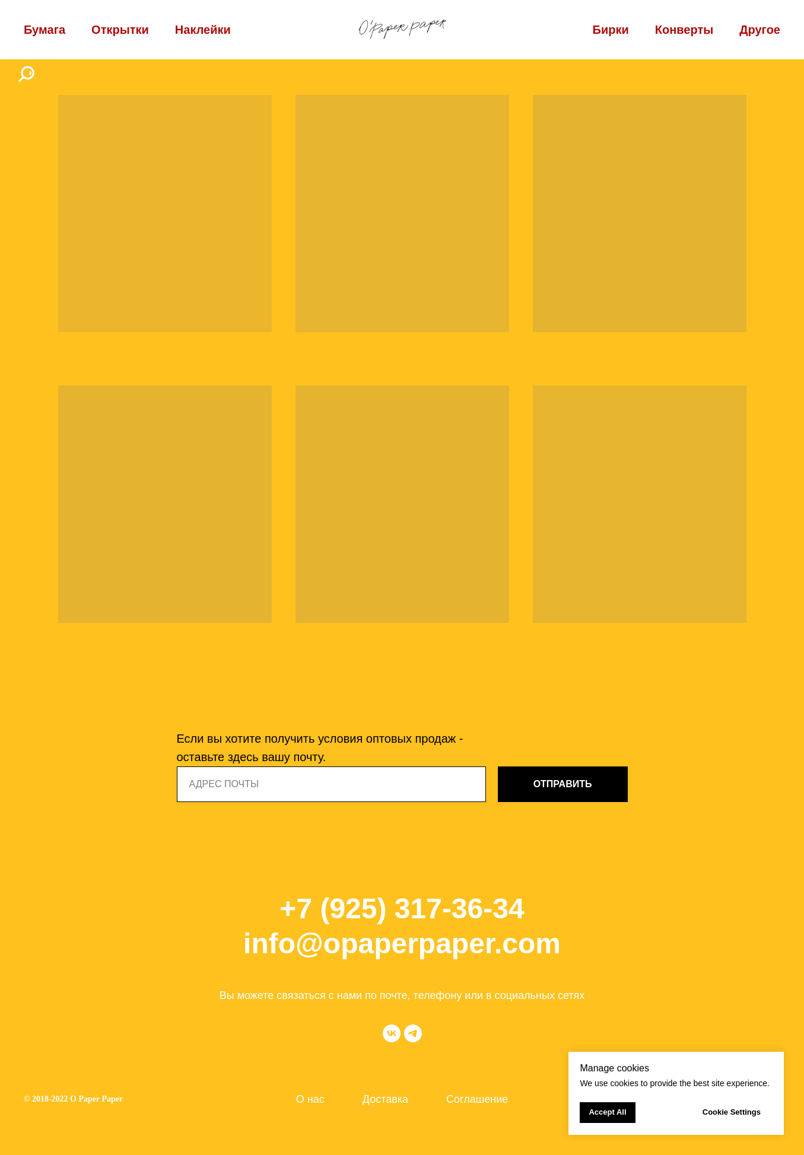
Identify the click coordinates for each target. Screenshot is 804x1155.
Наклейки (203, 29)
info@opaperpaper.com (402, 943)
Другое (759, 29)
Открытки (120, 29)
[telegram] (413, 1033)
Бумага (44, 29)
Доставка (385, 1099)
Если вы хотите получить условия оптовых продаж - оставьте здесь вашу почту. (320, 747)
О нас (310, 1099)
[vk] (392, 1033)
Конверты (684, 29)
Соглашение (477, 1099)
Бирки (611, 29)
